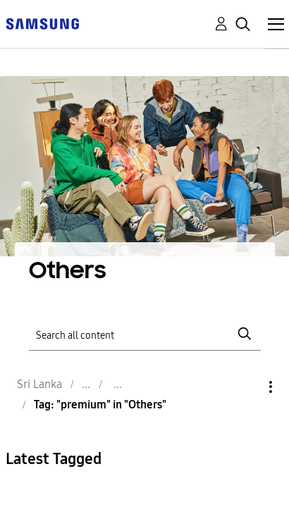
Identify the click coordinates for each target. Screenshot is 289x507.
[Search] (145, 334)
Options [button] (246, 387)
